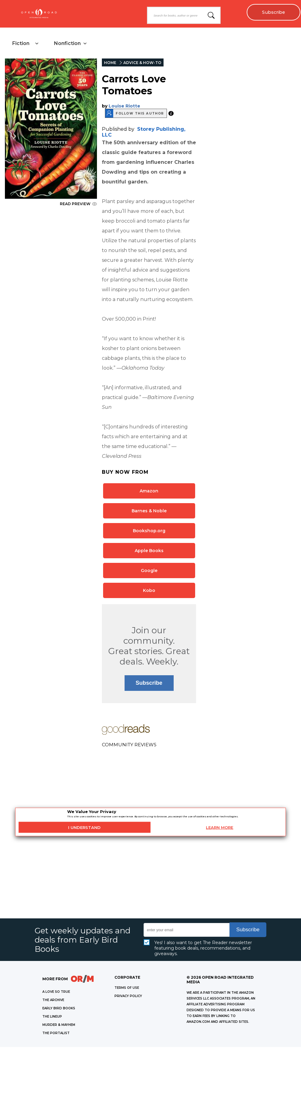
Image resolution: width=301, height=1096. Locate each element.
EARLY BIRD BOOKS (58, 1008)
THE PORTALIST (56, 1033)
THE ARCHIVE (53, 1000)
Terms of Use (126, 988)
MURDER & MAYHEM (58, 1025)
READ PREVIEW (78, 203)
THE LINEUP (52, 1017)
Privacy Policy (128, 996)
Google (149, 570)
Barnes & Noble (149, 511)
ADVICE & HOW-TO (142, 62)
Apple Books (149, 550)
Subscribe (273, 12)
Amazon (149, 491)
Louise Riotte (124, 106)
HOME (110, 62)
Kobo (149, 590)
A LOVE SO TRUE (56, 992)
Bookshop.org (149, 530)
